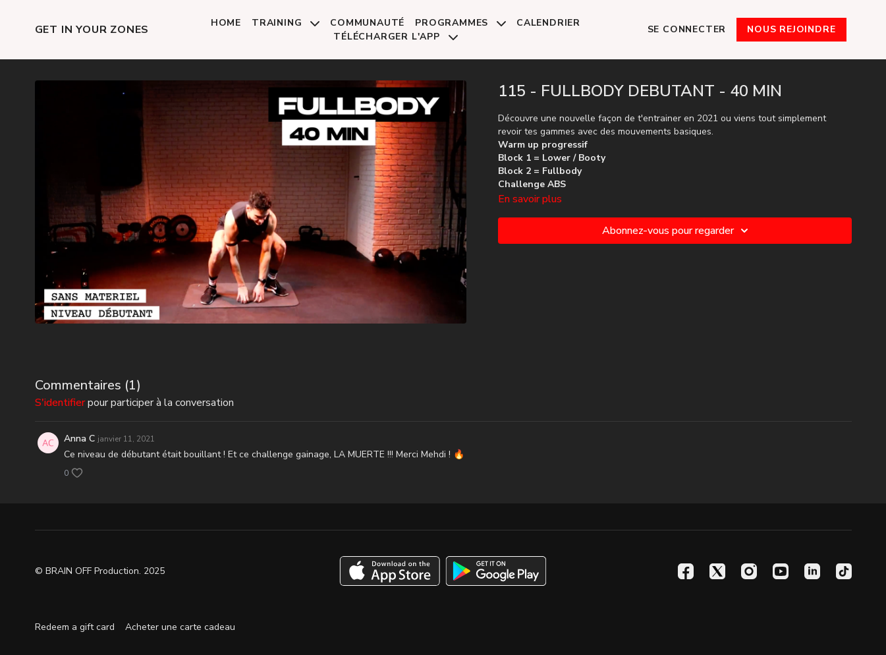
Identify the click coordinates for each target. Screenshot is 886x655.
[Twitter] (717, 571)
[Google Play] (496, 571)
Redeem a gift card (75, 627)
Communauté (367, 22)
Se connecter (687, 29)
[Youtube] (781, 571)
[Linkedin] (812, 571)
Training (285, 22)
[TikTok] (844, 571)
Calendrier (548, 22)
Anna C (79, 438)
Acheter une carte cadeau (180, 627)
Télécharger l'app (395, 36)
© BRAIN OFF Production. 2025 (100, 571)
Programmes (460, 22)
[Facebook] (686, 571)
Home (226, 22)
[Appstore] (389, 571)
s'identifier (60, 402)
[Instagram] (749, 571)
